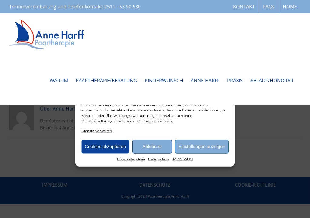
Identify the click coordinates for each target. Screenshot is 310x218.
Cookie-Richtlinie (131, 158)
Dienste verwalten (96, 130)
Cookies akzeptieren (105, 146)
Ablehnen (152, 146)
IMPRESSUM (182, 158)
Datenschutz (158, 158)
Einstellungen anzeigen (201, 146)
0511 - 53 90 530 (122, 6)
